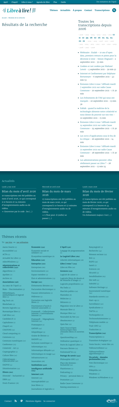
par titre (8, 242)
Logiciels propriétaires (71, 284)
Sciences (94, 269)
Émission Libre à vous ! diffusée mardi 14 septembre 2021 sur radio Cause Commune (98, 125)
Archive (7, 278)
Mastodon (66, 295)
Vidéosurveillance (98, 348)
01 (84, 41)
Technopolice (96, 315)
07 (95, 38)
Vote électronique (98, 363)
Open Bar (66, 324)
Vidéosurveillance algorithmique (96, 352)
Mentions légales (33, 401)
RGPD (93, 262)
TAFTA (93, 311)
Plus (55, 2)
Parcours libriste (69, 348)
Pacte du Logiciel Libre (71, 345)
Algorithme (9, 271)
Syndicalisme (96, 307)
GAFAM (36, 328)
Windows (94, 374)
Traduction (95, 329)
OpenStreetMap (68, 337)
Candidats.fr (9, 319)
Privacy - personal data (71, 376)
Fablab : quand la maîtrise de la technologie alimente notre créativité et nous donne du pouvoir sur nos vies (98, 111)
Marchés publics (69, 291)
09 (87, 38)
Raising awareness (69, 387)
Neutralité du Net (69, 317)
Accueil (4, 18)
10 (83, 38)
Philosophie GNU (69, 359)
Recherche (95, 251)
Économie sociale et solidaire (40, 252)
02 (80, 41)
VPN (92, 366)
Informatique (39, 346)
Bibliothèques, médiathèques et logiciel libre (13, 295)
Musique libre (68, 313)
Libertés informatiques (72, 260)
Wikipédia (95, 370)
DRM (7, 379)
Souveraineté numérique (99, 292)
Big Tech (8, 300)
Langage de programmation (72, 252)
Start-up (94, 300)
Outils (63, 2)
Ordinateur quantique (70, 341)
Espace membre (39, 274)
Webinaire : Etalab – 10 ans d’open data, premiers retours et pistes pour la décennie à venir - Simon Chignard (98, 55)
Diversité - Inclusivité (13, 376)
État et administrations (43, 278)
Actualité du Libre (12, 258)
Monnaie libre (67, 309)
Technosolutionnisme (100, 318)
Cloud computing (11, 333)
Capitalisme (9, 322)
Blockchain (9, 304)
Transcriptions (102, 10)
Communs (9, 337)
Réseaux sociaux (98, 254)
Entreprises (38, 267)
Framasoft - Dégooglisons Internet (42, 320)
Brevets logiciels (11, 308)
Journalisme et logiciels (42, 389)
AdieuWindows (10, 262)
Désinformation (11, 368)
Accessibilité (10, 251)
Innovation (38, 361)
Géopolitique (38, 332)
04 (107, 38)
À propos (77, 10)
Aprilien (7, 274)
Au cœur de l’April (12, 285)
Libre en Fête (67, 267)
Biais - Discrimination (14, 289)
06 (99, 38)
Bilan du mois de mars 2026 (56, 193)
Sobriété (94, 283)
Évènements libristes (42, 285)
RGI (92, 258)
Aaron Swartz (10, 247)
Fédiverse (36, 296)
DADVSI (7, 365)
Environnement (39, 271)
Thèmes (54, 10)
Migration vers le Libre (71, 306)
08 (91, 38)
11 (80, 38)
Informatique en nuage (43, 354)
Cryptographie (10, 352)
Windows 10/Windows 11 (101, 377)
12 (114, 34)
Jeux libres (37, 385)
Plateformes (66, 368)
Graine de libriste (40, 335)
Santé (93, 265)
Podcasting (66, 372)
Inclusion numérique (41, 343)
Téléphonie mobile (98, 322)
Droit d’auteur (11, 383)
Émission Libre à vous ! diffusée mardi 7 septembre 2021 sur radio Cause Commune (98, 87)
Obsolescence (67, 320)
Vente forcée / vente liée (101, 344)
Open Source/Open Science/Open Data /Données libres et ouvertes (72, 331)
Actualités (65, 10)
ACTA (6, 254)
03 (111, 38)
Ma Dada (65, 287)
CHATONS (9, 330)
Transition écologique (100, 340)
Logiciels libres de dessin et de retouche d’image (72, 279)
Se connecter (49, 401)
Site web (94, 280)
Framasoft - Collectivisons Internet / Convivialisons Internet (43, 313)
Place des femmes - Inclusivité (68, 364)
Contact (88, 10)
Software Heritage (98, 287)
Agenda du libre (43, 2)
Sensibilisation (97, 276)
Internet (36, 378)
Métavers (65, 302)
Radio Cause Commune (71, 383)
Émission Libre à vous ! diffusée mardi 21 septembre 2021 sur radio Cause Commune (98, 149)
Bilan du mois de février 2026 (98, 193)
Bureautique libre (11, 311)
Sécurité (94, 273)
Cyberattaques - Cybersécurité (10, 360)
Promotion (66, 380)
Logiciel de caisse (69, 274)
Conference (9, 344)
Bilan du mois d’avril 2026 (19, 191)
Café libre (9, 315)
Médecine (65, 298)
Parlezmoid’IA (68, 352)
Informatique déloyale (42, 350)
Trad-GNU (95, 326)
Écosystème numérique (42, 256)
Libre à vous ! (27, 2)
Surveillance (96, 304)
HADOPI (36, 339)
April (6, 2)
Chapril (7, 326)
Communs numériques (14, 341)
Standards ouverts (99, 296)
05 (103, 38)
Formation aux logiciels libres (41, 301)
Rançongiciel (96, 247)
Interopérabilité (40, 381)
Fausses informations (42, 293)
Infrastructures (39, 357)
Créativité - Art (11, 348)
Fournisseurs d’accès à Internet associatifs (41, 307)
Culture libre (10, 355)
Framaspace (37, 325)
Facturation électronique (43, 289)
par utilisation (22, 242)
